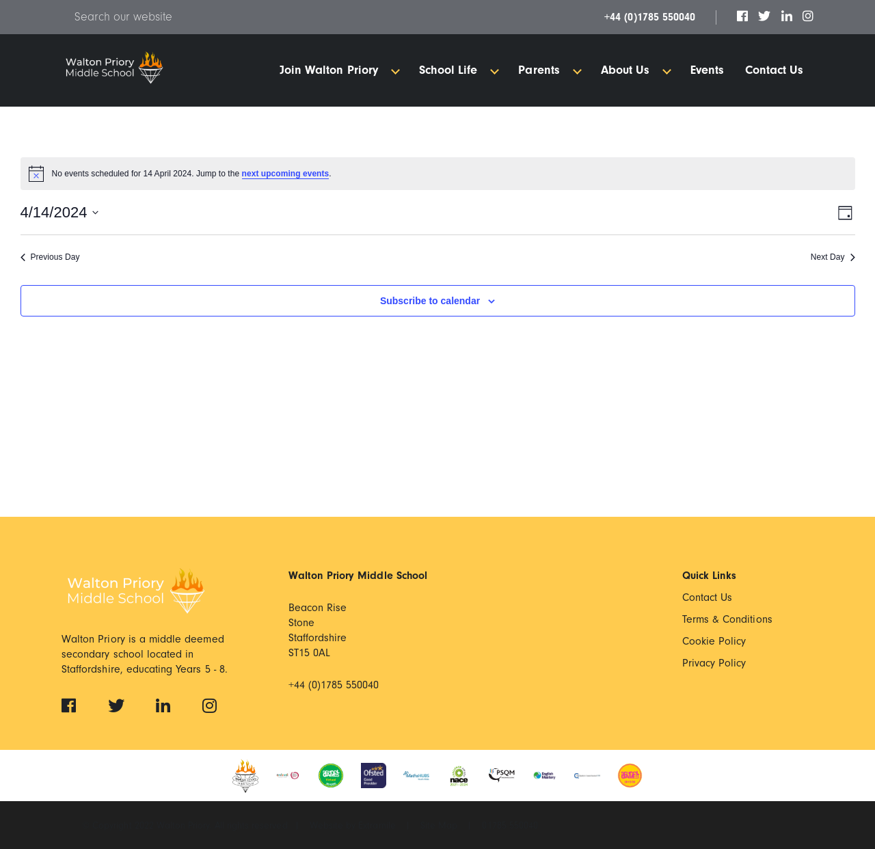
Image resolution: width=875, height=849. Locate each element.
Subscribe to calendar (430, 300)
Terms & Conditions (727, 619)
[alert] (438, 173)
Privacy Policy (714, 663)
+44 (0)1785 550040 (649, 17)
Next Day (833, 257)
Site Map (440, 825)
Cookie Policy (714, 641)
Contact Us (707, 597)
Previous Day (50, 257)
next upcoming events (285, 173)
